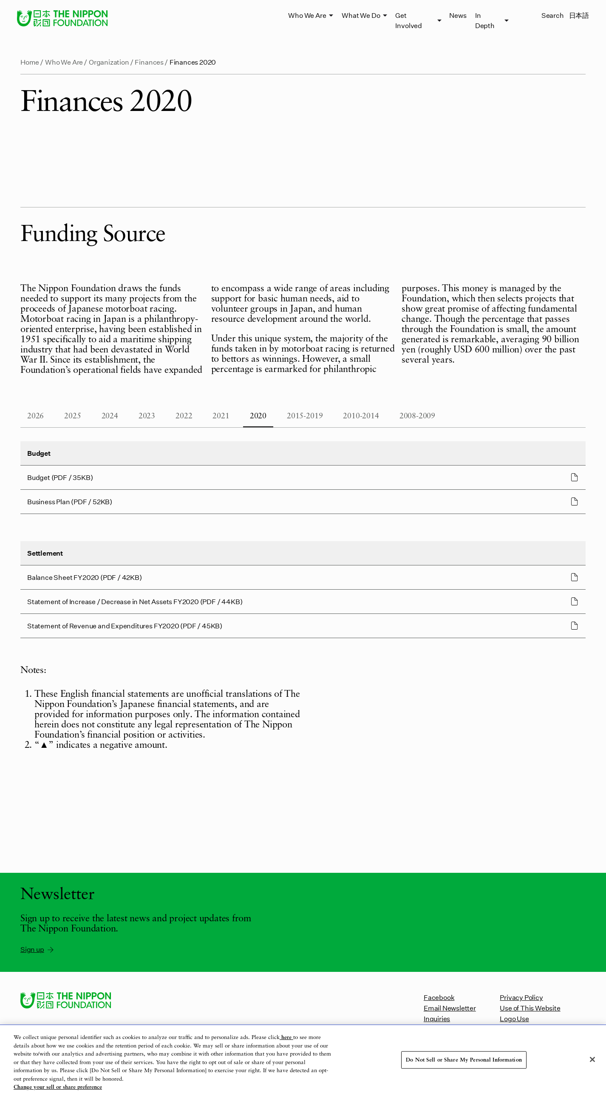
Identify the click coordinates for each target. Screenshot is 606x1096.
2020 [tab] (258, 416)
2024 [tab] (110, 416)
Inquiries (437, 1018)
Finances (149, 61)
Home (29, 61)
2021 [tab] (220, 416)
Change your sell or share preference (58, 1087)
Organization (109, 61)
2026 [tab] (35, 416)
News (457, 15)
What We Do (361, 15)
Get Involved (408, 20)
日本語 (579, 15)
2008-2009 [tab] (417, 416)
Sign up (37, 949)
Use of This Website (530, 1007)
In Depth (485, 20)
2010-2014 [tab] (361, 416)
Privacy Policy (521, 997)
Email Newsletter (450, 1007)
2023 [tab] (147, 416)
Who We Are (307, 15)
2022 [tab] (184, 416)
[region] (303, 1060)
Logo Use (514, 1018)
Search (552, 15)
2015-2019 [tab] (305, 416)
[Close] (592, 1059)
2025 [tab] (72, 416)
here (286, 1037)
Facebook (439, 997)
